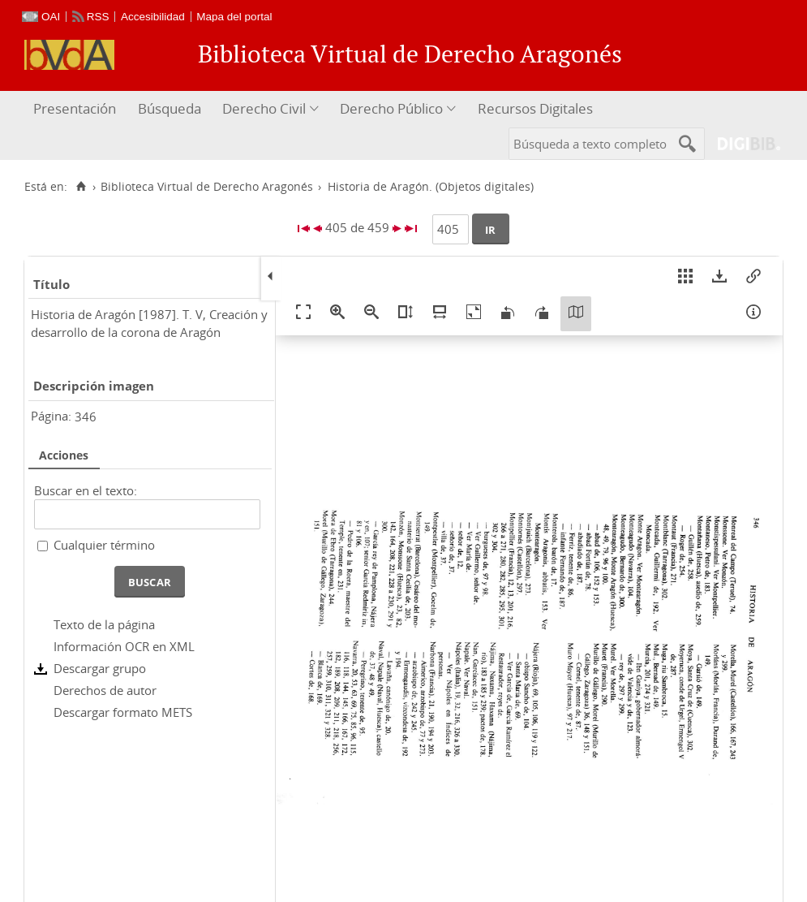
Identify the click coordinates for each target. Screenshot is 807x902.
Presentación (74, 108)
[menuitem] (77, 109)
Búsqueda (169, 108)
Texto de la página (104, 624)
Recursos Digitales (535, 108)
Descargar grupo (100, 668)
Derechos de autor (105, 690)
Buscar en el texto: (85, 490)
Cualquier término (104, 545)
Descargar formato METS (123, 712)
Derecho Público (391, 108)
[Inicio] (81, 186)
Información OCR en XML (124, 646)
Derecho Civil (264, 108)
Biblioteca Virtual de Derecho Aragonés (207, 186)
